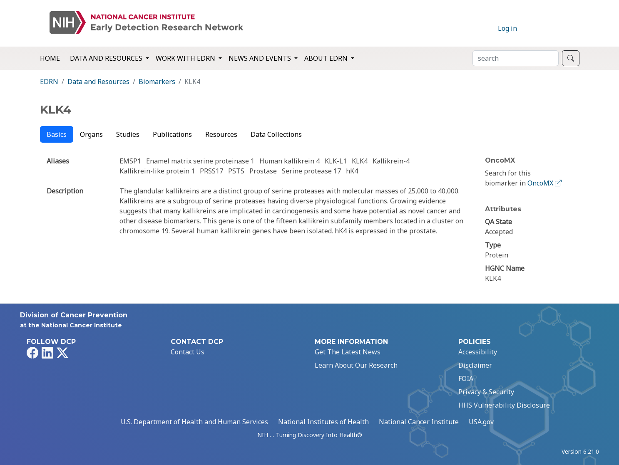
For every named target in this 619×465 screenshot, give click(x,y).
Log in (507, 28)
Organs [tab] (91, 134)
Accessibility (477, 351)
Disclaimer (475, 365)
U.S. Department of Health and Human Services (194, 421)
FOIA (465, 378)
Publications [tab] (172, 134)
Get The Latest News (347, 351)
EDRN (49, 81)
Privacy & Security (486, 391)
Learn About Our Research (356, 365)
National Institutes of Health (323, 421)
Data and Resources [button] (107, 58)
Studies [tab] (127, 134)
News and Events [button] (261, 58)
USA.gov (481, 421)
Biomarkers (157, 81)
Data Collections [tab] (276, 134)
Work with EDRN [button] (186, 58)
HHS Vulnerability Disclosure (504, 405)
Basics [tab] (57, 134)
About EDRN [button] (326, 58)
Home (50, 58)
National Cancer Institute (419, 421)
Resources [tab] (221, 134)
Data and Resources (98, 81)
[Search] (515, 58)
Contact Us (187, 351)
